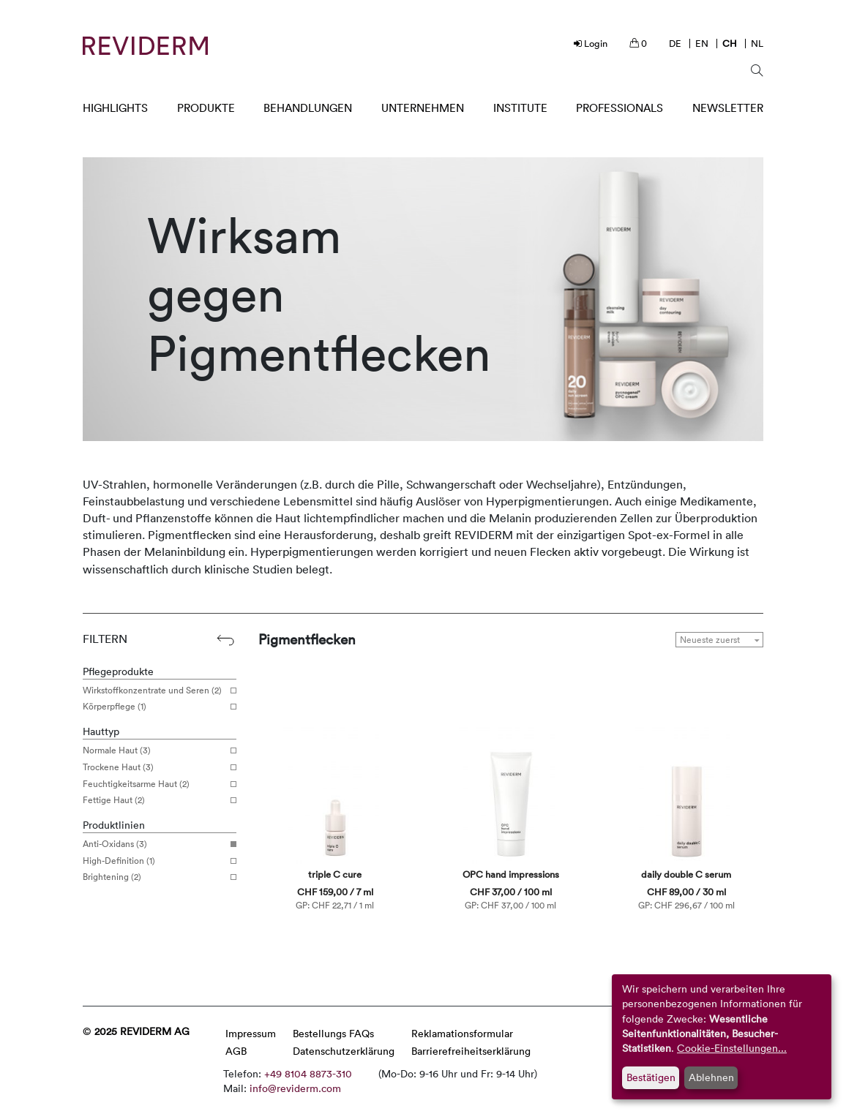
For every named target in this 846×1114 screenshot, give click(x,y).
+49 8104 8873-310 (308, 1073)
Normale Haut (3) (154, 750)
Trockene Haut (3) (154, 767)
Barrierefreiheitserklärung (471, 1051)
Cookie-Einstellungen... (732, 1048)
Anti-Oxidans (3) (154, 844)
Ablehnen (711, 1077)
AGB (236, 1051)
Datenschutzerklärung (343, 1051)
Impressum (250, 1033)
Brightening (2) (154, 877)
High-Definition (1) (154, 861)
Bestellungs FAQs (333, 1033)
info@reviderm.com (295, 1088)
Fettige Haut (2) (154, 800)
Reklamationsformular (462, 1033)
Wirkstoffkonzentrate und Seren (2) (154, 690)
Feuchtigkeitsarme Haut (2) (154, 784)
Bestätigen (650, 1077)
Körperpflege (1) (154, 706)
